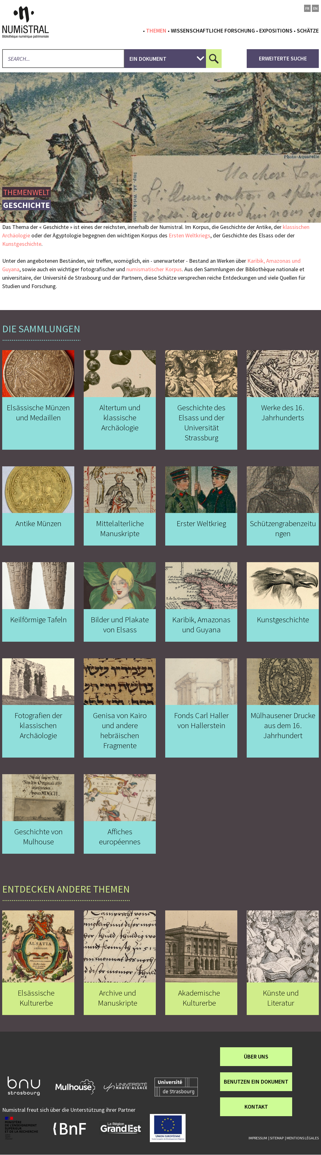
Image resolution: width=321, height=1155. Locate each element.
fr (307, 8)
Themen (156, 30)
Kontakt (256, 1106)
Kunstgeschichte (21, 243)
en (315, 8)
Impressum (258, 1138)
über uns (256, 1056)
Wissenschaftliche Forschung (213, 30)
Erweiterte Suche (283, 58)
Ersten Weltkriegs (189, 235)
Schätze (308, 30)
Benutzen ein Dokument (256, 1081)
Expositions (275, 30)
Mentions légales (303, 1138)
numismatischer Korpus (154, 269)
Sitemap (277, 1138)
